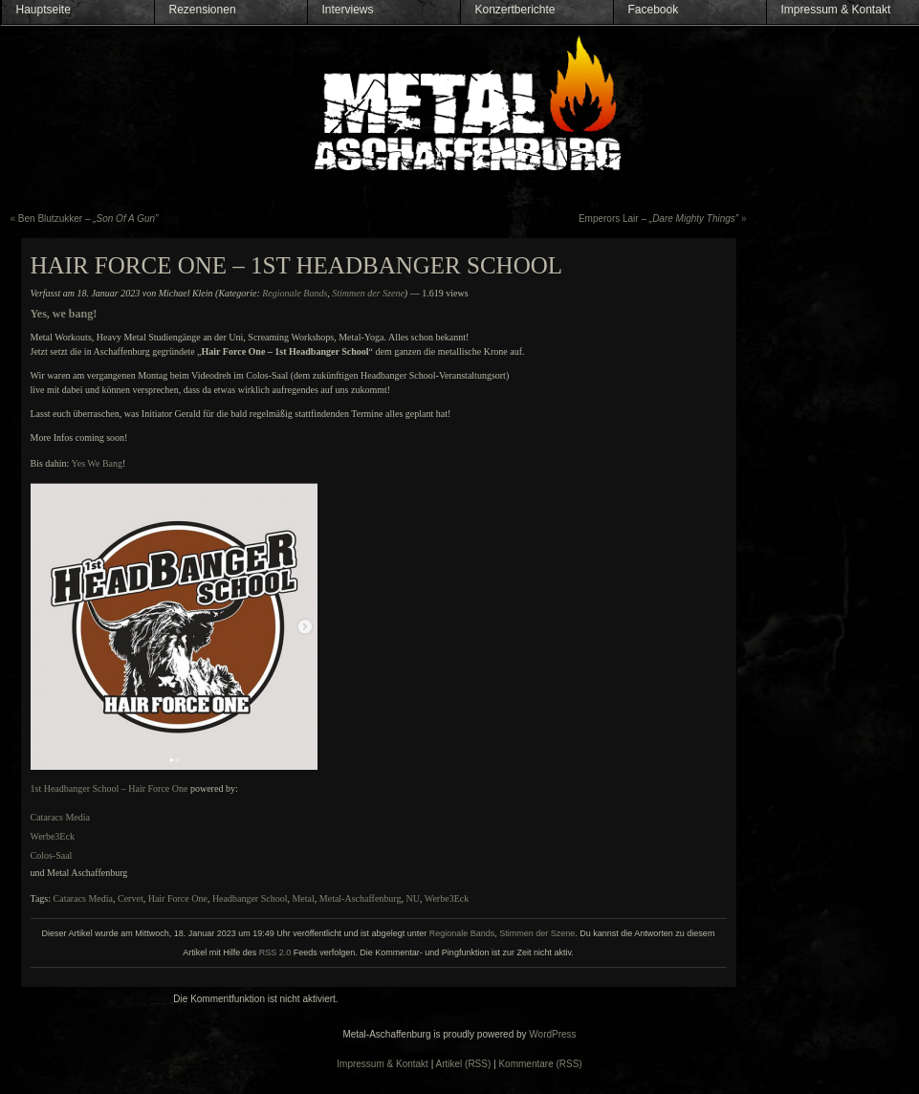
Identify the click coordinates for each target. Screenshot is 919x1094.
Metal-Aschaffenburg (360, 898)
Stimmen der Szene (368, 293)
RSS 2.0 (275, 952)
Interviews (348, 9)
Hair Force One (178, 898)
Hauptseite (43, 9)
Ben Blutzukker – (88, 218)
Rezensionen (202, 9)
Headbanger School (250, 898)
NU (413, 898)
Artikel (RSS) (464, 1064)
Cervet (130, 898)
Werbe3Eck (53, 836)
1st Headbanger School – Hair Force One (109, 788)
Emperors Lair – (658, 218)
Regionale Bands (294, 293)
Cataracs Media (60, 817)
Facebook (653, 9)
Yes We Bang (96, 463)
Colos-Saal (52, 855)
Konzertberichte (515, 9)
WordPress (552, 1034)
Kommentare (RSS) (539, 1064)
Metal (303, 898)
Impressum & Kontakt (836, 9)
